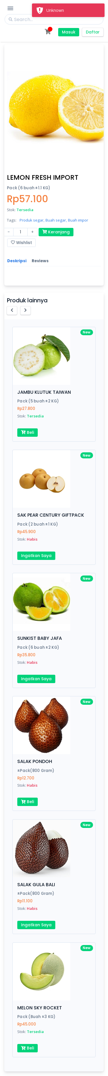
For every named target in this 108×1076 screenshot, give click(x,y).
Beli (27, 432)
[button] (12, 310)
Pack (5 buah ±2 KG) (38, 401)
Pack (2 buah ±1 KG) (37, 524)
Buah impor (78, 220)
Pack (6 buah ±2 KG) (38, 647)
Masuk (68, 32)
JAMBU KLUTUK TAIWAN (44, 392)
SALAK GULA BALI (36, 884)
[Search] (54, 19)
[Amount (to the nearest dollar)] (20, 232)
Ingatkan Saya (36, 555)
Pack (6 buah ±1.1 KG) (28, 188)
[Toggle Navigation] (10, 8)
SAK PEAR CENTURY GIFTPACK (50, 515)
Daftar (93, 32)
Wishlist (21, 242)
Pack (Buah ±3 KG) (36, 1016)
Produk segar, (32, 220)
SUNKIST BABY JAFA (39, 638)
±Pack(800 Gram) (35, 770)
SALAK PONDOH (34, 761)
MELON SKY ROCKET (39, 1007)
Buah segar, (56, 220)
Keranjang (56, 232)
